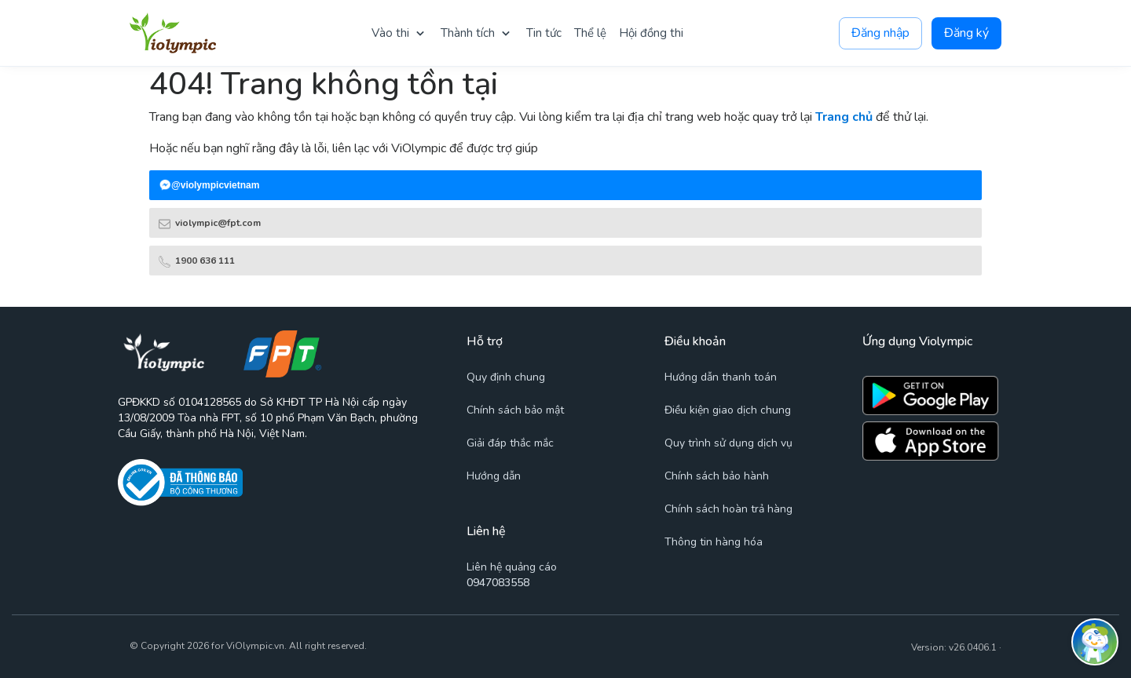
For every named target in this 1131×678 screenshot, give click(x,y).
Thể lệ (590, 33)
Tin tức (544, 33)
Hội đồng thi (651, 33)
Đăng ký (966, 33)
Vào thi (390, 33)
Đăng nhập (880, 33)
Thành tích (468, 33)
